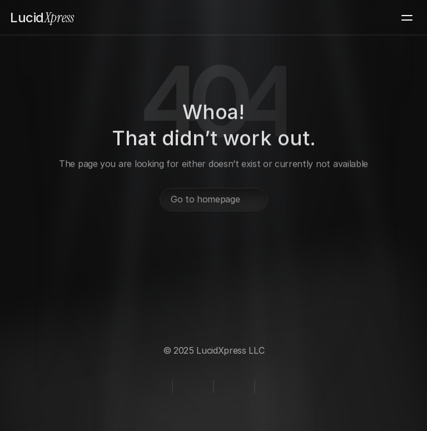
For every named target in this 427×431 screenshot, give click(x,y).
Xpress (42, 17)
